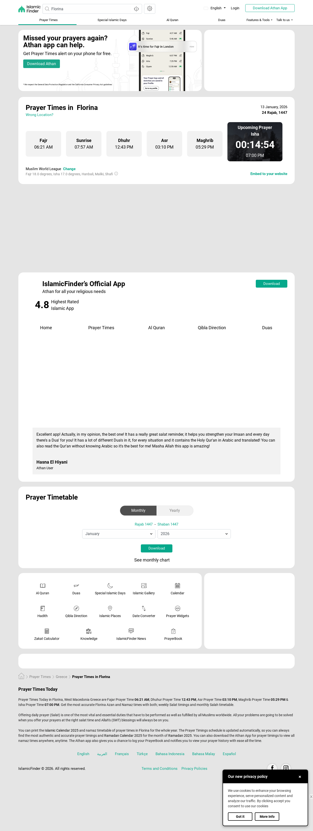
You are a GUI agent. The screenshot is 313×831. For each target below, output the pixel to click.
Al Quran (172, 20)
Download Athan (41, 63)
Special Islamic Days (112, 20)
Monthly (138, 510)
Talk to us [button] (283, 20)
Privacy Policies (194, 768)
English (213, 8)
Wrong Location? (39, 115)
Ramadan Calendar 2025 (123, 735)
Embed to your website (268, 174)
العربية (102, 754)
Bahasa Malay (203, 754)
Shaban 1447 (167, 524)
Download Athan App (270, 8)
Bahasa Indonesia (170, 754)
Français (122, 754)
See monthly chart (156, 560)
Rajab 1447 (144, 524)
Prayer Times (48, 20)
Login (235, 8)
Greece (61, 677)
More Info (267, 817)
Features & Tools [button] (258, 20)
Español (229, 754)
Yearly (174, 510)
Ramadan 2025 (180, 735)
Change (69, 169)
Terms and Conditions (160, 768)
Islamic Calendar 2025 (61, 730)
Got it (240, 817)
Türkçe (142, 754)
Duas (221, 20)
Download (271, 283)
